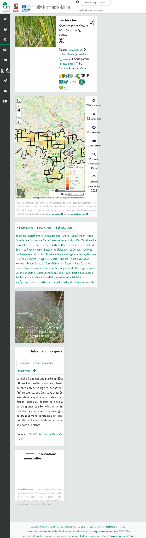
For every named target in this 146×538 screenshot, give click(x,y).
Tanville (91, 291)
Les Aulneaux (65, 259)
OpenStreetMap (48, 202)
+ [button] (19, 111)
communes (26, 232)
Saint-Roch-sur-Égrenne (45, 291)
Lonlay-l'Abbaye (64, 263)
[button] (18, 115)
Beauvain (21, 240)
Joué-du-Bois (71, 245)
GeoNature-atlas (41, 535)
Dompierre (32, 245)
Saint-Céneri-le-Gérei (43, 277)
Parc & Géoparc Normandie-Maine (53, 526)
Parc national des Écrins (77, 535)
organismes (46, 232)
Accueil (32, 526)
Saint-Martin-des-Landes (31, 287)
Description (25, 377)
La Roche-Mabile (64, 254)
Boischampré (37, 240)
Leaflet (35, 202)
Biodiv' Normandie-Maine (56, 6)
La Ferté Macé (82, 250)
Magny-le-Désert (41, 268)
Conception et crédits (100, 526)
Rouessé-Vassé (37, 273)
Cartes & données (80, 526)
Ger (58, 245)
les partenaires (82, 218)
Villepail (22, 296)
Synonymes (25, 385)
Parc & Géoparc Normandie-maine (70, 202)
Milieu (37, 377)
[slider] (57, 195)
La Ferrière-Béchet (60, 250)
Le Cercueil (36, 259)
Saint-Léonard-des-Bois (76, 282)
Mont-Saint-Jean (76, 268)
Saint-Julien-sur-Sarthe (45, 282)
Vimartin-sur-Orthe (40, 296)
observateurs (68, 232)
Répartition (50, 377)
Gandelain (48, 245)
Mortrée (20, 273)
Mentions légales (120, 526)
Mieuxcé (59, 268)
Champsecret (56, 240)
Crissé (70, 240)
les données (57, 218)
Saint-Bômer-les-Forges (64, 273)
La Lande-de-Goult (40, 254)
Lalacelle (21, 254)
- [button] (19, 120)
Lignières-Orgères (41, 263)
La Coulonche (38, 250)
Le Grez (50, 259)
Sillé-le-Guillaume (73, 291)
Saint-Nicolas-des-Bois (62, 287)
